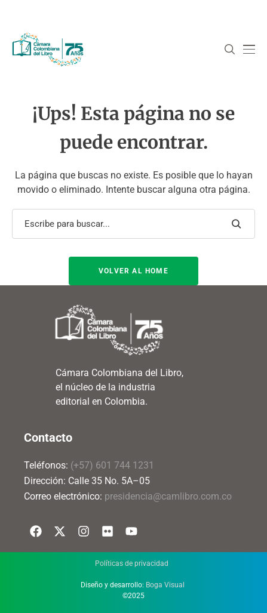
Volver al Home (133, 271)
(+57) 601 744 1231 (112, 465)
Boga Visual (165, 585)
